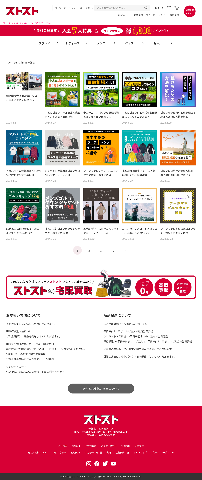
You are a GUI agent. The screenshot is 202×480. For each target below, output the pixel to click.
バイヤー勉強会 (109, 445)
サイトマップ (140, 452)
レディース (76, 7)
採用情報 (125, 445)
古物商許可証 (122, 452)
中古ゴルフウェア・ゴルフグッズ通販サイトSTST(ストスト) (94, 476)
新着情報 (138, 15)
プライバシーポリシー (163, 452)
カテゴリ (162, 15)
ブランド (150, 15)
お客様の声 (90, 445)
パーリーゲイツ (62, 7)
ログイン (159, 7)
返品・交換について (38, 452)
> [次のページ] (124, 250)
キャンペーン (124, 15)
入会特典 (62, 445)
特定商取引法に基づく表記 (97, 452)
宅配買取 (190, 11)
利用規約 (75, 452)
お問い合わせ (59, 452)
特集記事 (76, 445)
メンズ (86, 7)
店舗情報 (174, 15)
